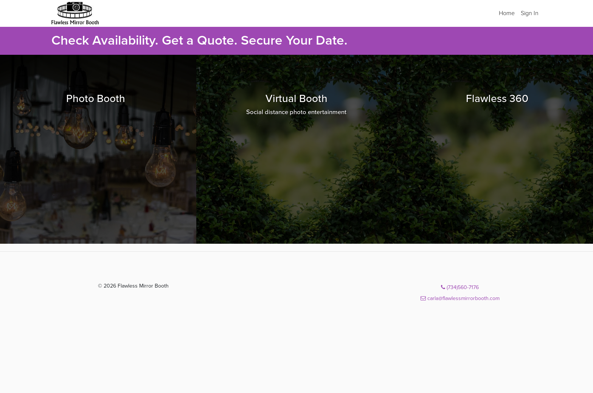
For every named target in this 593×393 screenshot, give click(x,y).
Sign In (530, 13)
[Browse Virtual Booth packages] (296, 149)
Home (507, 13)
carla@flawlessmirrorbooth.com (460, 298)
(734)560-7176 (460, 287)
